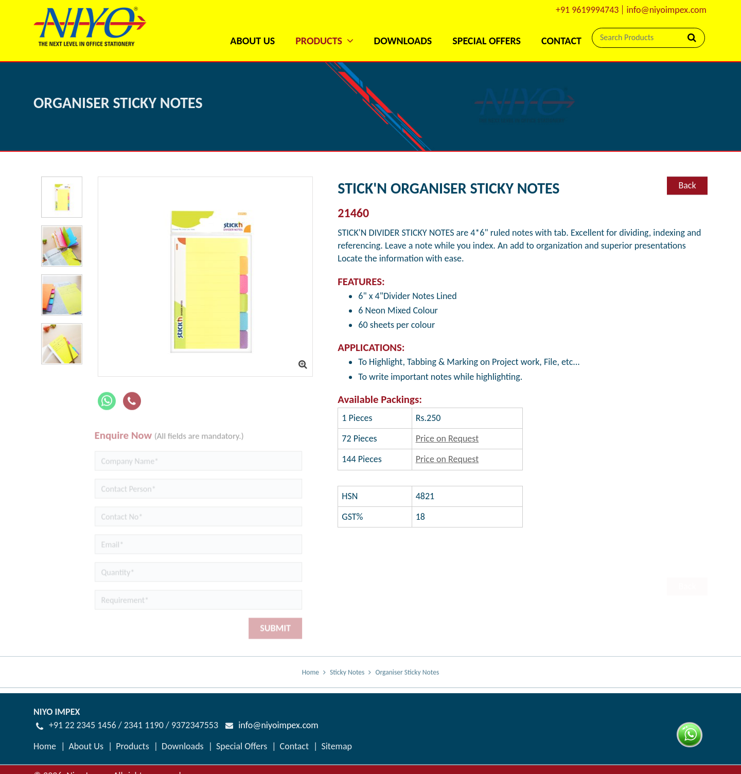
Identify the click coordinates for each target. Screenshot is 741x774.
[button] (324, 27)
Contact (561, 40)
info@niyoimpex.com (666, 9)
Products (132, 746)
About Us (252, 40)
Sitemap (336, 746)
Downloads (403, 40)
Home (310, 679)
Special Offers (486, 40)
